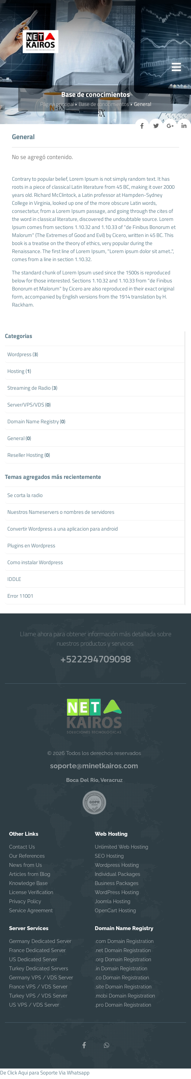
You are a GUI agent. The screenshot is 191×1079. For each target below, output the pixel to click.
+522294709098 (95, 660)
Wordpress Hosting (117, 867)
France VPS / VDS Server (38, 989)
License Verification (31, 894)
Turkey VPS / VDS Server (38, 998)
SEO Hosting (109, 858)
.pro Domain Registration (123, 1007)
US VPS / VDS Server (34, 1007)
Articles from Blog (29, 876)
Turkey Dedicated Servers (38, 970)
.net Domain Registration (123, 952)
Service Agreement (31, 912)
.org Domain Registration (123, 961)
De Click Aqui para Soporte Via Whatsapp (45, 1075)
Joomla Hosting (112, 903)
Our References (27, 858)
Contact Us (22, 849)
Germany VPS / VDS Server (41, 980)
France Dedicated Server (37, 952)
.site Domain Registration (123, 989)
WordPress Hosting (117, 894)
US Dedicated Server (33, 961)
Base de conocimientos (104, 106)
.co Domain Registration (122, 980)
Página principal (57, 106)
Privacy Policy (25, 903)
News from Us (25, 867)
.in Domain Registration (121, 970)
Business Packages (117, 885)
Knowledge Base (28, 885)
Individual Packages (117, 876)
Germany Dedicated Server (40, 943)
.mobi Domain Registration (125, 998)
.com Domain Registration (124, 943)
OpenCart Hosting (115, 912)
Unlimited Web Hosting (121, 849)
